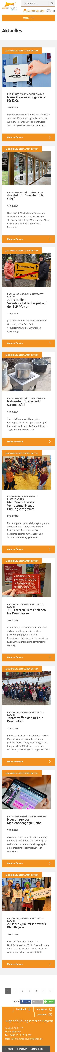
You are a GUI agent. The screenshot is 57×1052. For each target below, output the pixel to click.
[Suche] (52, 3)
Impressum (21, 1048)
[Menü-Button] (28, 18)
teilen (27, 1001)
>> (51, 991)
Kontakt (9, 1048)
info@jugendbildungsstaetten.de (26, 1038)
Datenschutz (36, 1048)
